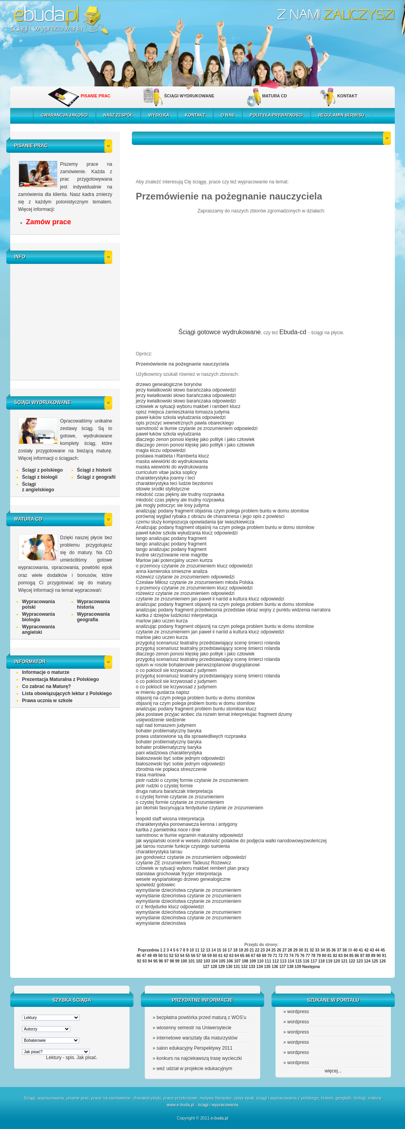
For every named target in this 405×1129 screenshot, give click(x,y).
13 (208, 950)
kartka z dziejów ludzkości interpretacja (176, 615)
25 (274, 950)
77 (308, 955)
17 (230, 950)
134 (259, 966)
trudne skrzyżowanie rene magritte (172, 555)
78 (313, 955)
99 (177, 961)
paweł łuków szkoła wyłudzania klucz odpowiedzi (186, 533)
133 (252, 966)
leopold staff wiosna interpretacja (170, 819)
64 (237, 955)
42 (366, 950)
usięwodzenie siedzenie (161, 720)
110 (260, 961)
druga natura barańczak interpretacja (174, 791)
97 (166, 961)
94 (150, 961)
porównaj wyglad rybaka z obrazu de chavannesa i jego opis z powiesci (210, 516)
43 (372, 950)
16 (224, 950)
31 (306, 950)
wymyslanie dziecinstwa (161, 923)
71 (275, 955)
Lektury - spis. (60, 1057)
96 (161, 961)
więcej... (333, 1071)
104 (214, 961)
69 (264, 955)
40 (355, 950)
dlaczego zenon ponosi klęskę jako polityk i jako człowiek (195, 439)
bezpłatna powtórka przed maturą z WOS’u (201, 1017)
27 (284, 950)
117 (313, 961)
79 (318, 955)
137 (282, 966)
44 (377, 950)
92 (139, 961)
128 (213, 966)
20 (246, 950)
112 (275, 961)
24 (268, 950)
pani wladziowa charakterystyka (169, 753)
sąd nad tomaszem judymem (166, 725)
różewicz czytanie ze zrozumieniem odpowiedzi (185, 577)
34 (323, 950)
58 (204, 955)
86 (357, 955)
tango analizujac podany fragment (171, 538)
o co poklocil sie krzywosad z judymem (176, 670)
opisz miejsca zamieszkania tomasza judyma (183, 412)
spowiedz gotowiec (155, 884)
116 (306, 961)
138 (290, 966)
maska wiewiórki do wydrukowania (172, 461)
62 (226, 955)
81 (329, 955)
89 (373, 955)
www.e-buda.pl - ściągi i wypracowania (202, 1104)
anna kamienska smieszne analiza (172, 571)
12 (203, 950)
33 (317, 950)
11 (197, 950)
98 (172, 961)
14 (214, 950)
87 (362, 955)
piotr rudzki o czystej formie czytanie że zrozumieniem (192, 780)
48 (149, 955)
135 (267, 966)
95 (155, 961)
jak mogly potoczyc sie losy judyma (172, 505)
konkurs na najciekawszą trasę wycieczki (199, 1058)
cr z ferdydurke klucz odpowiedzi (170, 906)
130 (229, 966)
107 (237, 961)
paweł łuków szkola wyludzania (168, 434)
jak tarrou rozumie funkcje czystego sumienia (183, 846)
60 (215, 955)
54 (182, 955)
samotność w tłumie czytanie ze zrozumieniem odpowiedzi (196, 428)
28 (290, 950)
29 (295, 950)
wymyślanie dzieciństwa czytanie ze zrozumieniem (188, 890)
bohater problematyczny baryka (168, 731)
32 (312, 950)
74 (291, 955)
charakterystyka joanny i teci (165, 478)
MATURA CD (274, 95)
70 (269, 955)
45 (383, 950)
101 (191, 961)
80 (324, 955)
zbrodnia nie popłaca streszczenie (171, 769)
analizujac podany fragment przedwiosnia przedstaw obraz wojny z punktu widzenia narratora (233, 610)
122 (352, 961)
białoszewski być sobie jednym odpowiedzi (180, 758)
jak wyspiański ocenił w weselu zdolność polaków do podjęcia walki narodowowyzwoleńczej (231, 841)
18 (235, 950)
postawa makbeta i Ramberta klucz (172, 456)
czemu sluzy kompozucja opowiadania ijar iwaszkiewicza (195, 522)
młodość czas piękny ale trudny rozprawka (180, 494)
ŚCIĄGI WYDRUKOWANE (189, 95)
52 (171, 955)
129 (221, 966)
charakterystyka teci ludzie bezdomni (174, 483)
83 (340, 955)
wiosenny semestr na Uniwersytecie (194, 1027)
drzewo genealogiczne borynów (169, 384)
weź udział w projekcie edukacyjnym (194, 1068)
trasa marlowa (150, 775)
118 (321, 961)
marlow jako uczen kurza (162, 621)
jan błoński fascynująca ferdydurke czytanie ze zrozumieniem (199, 808)
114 (291, 961)
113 (283, 961)
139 (298, 966)
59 (209, 955)
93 (144, 961)
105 (222, 961)
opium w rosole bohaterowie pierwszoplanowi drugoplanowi (198, 665)
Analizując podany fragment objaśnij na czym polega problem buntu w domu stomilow (225, 527)
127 (206, 966)
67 (253, 955)
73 (286, 955)
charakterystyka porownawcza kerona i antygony (186, 824)
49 (155, 955)
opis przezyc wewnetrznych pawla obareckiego (185, 423)
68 (258, 955)
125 (375, 961)
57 (199, 955)
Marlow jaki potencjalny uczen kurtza (174, 560)
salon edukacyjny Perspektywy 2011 (194, 1048)
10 (192, 950)
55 (188, 955)
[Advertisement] (67, 321)
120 (337, 961)
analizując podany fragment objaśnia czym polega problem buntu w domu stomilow (222, 511)
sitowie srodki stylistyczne (163, 489)
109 (252, 961)
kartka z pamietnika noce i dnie (168, 830)
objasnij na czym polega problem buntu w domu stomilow (195, 698)
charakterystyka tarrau (159, 852)
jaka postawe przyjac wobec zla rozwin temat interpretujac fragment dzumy (214, 714)
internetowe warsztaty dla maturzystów (197, 1038)
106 (229, 961)
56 (193, 955)
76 (302, 955)
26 (279, 950)
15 (219, 950)
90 (378, 955)
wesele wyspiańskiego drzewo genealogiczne (183, 879)
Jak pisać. (87, 1057)
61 (220, 955)
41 (361, 950)
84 (346, 955)
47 (144, 955)
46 (139, 955)
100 (184, 961)
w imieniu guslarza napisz (163, 692)
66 (248, 955)
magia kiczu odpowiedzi (161, 450)
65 (242, 955)
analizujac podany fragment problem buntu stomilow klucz (196, 709)
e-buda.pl (219, 1118)
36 (334, 950)
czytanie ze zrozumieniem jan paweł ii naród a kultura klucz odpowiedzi (210, 599)
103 (207, 961)
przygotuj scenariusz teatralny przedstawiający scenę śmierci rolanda (208, 643)
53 (177, 955)
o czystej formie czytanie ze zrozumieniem (180, 797)
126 (382, 961)
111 (268, 961)
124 (367, 961)
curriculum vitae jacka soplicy (166, 472)
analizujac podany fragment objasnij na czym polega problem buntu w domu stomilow (225, 604)
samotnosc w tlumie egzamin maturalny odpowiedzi (189, 835)
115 (298, 961)
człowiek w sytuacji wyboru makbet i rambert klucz (188, 406)
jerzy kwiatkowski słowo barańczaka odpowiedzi (186, 390)
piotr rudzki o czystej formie (164, 786)
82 (335, 955)
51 (166, 955)
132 (244, 966)
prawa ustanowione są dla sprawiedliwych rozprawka (191, 736)
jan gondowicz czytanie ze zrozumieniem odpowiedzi (191, 857)
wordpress (298, 1011)
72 (280, 955)
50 (160, 955)
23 (263, 950)
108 (245, 961)
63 (231, 955)
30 (301, 950)
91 (384, 955)
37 (339, 950)
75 (297, 955)
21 (252, 950)
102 (199, 961)
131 (237, 966)
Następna (311, 966)
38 (344, 950)
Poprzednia (148, 950)
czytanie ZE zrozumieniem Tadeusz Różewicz (183, 863)
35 (328, 950)
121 (344, 961)
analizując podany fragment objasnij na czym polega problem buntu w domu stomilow (225, 626)
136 (275, 966)
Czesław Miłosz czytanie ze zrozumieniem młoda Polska (194, 582)
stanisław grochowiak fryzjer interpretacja (179, 873)
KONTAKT (347, 95)
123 (359, 961)
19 (241, 950)
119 (329, 961)
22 (257, 950)
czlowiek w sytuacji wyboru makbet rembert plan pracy (192, 868)
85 (351, 955)
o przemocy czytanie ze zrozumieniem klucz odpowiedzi (194, 566)
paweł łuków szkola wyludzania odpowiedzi (181, 417)
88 (368, 955)
